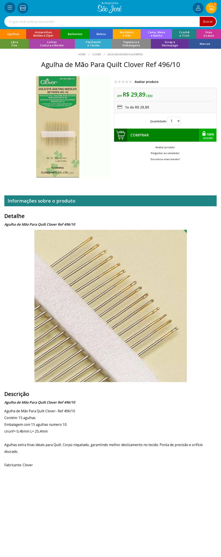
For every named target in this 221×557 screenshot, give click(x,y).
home (82, 54)
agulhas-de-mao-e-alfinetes (125, 54)
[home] (109, 11)
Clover (96, 54)
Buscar (208, 21)
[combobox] (110, 21)
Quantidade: (165, 121)
